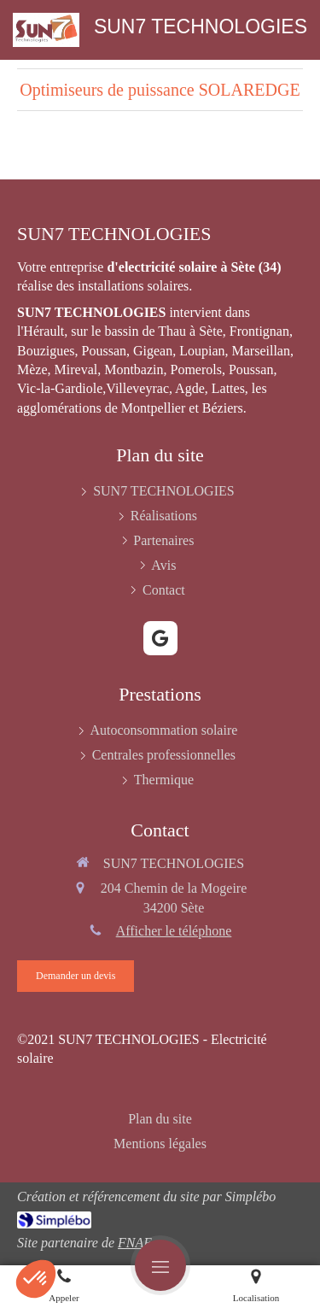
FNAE (135, 1242)
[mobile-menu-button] (160, 1265)
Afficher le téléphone (174, 931)
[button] (35, 1278)
